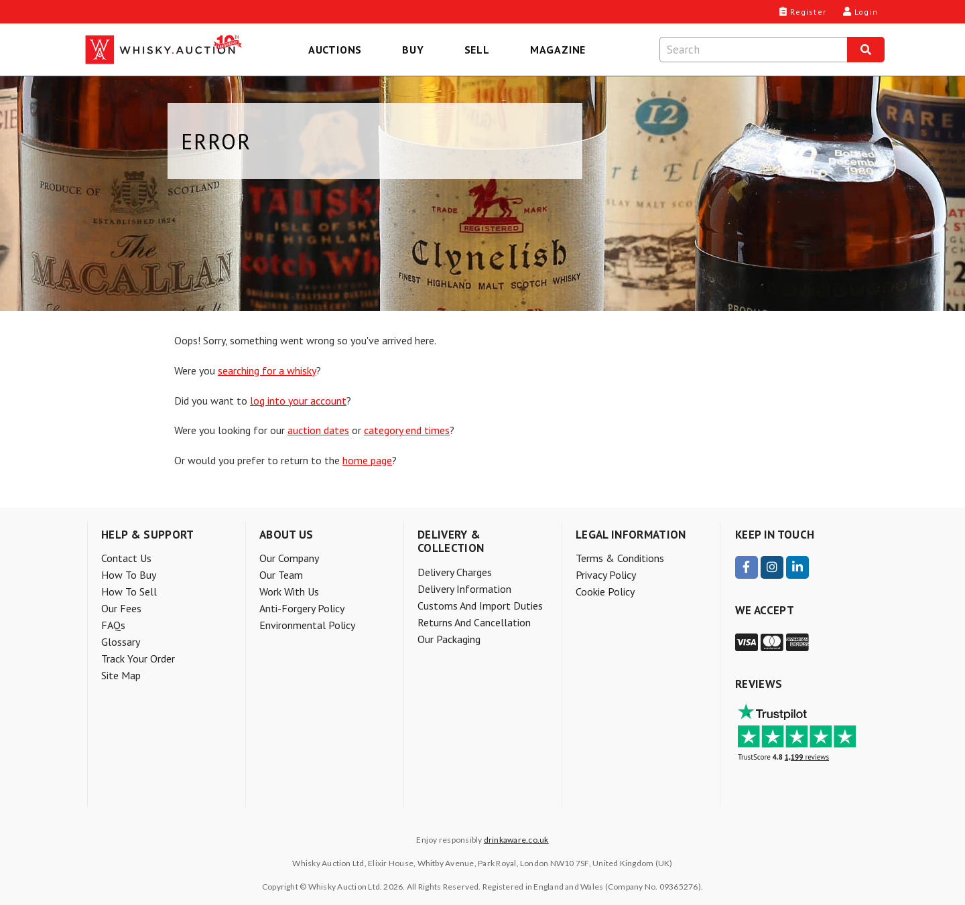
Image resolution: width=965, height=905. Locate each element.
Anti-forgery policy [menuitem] (301, 608)
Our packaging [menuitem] (448, 639)
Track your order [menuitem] (138, 658)
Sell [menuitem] (477, 49)
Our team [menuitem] (281, 574)
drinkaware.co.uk (516, 840)
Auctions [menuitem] (335, 49)
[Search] (866, 49)
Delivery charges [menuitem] (454, 572)
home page (367, 460)
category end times (407, 430)
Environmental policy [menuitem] (307, 625)
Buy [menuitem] (413, 49)
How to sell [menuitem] (129, 591)
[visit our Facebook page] (746, 567)
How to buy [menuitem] (128, 574)
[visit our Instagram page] (772, 567)
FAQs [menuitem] (113, 625)
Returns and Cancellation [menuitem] (474, 622)
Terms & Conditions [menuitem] (620, 558)
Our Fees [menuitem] (121, 608)
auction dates (318, 430)
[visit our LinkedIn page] (797, 567)
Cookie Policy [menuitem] (605, 591)
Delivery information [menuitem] (464, 589)
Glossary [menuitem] (120, 641)
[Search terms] (753, 49)
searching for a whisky (267, 370)
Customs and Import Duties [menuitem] (480, 605)
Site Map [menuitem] (121, 675)
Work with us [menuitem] (289, 591)
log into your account (298, 400)
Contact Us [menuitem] (126, 558)
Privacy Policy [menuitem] (606, 574)
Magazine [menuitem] (558, 49)
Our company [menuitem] (289, 558)
